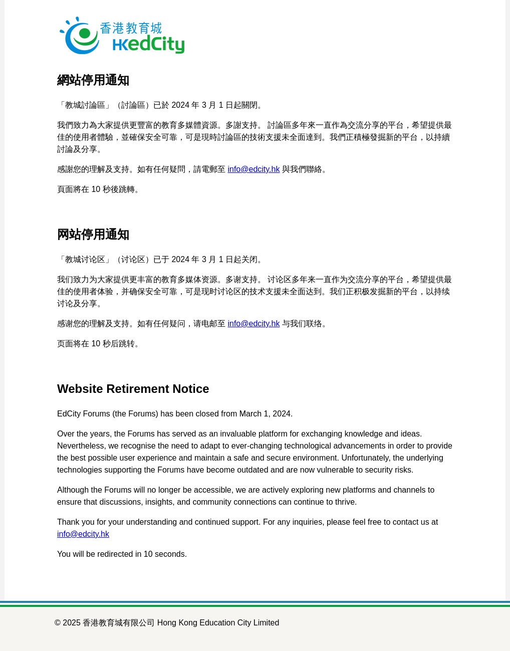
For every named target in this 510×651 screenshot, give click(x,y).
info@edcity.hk (253, 169)
